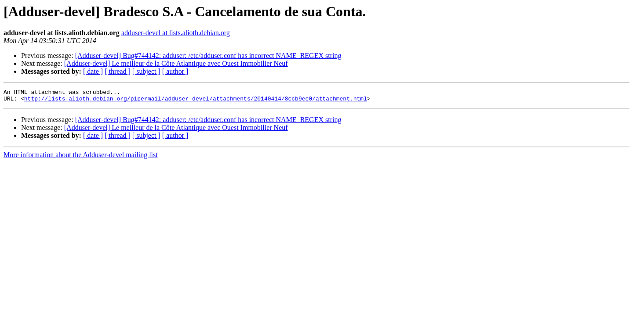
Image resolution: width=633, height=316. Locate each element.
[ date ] (93, 71)
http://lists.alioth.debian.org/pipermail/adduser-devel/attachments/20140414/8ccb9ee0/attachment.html (195, 101)
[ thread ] (118, 71)
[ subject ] (146, 71)
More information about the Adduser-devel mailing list (81, 157)
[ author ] (175, 71)
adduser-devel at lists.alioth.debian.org (175, 32)
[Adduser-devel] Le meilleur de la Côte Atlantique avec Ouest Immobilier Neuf (176, 63)
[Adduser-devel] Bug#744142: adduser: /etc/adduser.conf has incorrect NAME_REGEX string (208, 55)
